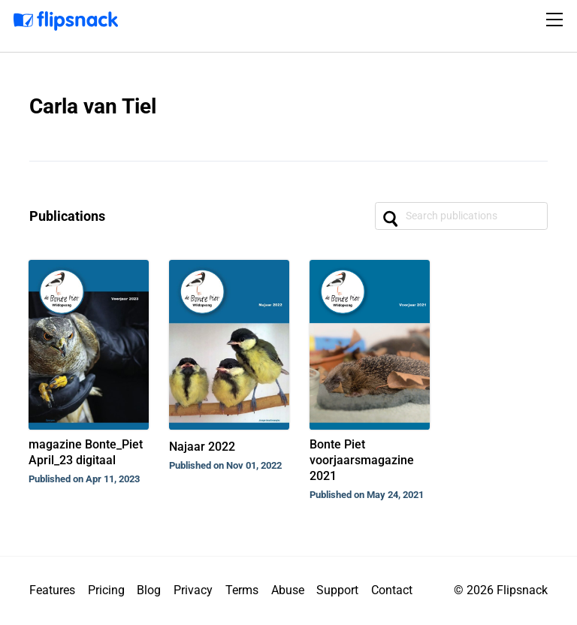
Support (337, 590)
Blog (149, 590)
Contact (391, 590)
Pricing (106, 590)
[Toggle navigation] (556, 20)
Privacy (193, 590)
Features (52, 590)
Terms (241, 590)
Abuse (287, 590)
